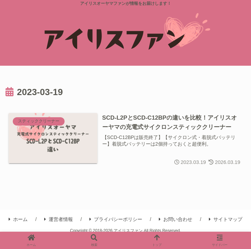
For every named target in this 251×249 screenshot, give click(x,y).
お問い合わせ (175, 220)
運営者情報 (58, 220)
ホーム (18, 220)
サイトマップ (225, 220)
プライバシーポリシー (115, 220)
